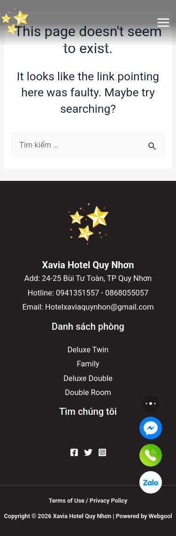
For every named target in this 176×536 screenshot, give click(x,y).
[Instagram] (102, 452)
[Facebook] (74, 452)
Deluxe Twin (88, 349)
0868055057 (126, 292)
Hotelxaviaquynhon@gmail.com (99, 307)
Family (88, 363)
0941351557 (77, 292)
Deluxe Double (87, 378)
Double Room (88, 392)
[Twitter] (88, 452)
